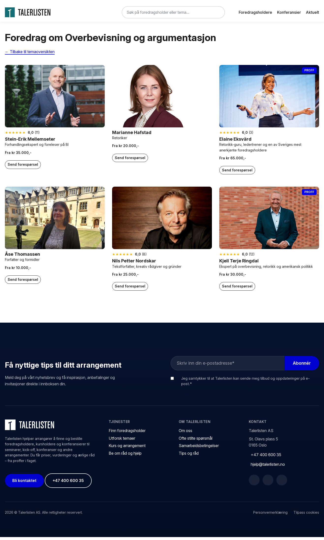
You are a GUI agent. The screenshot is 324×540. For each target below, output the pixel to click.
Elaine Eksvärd (235, 142)
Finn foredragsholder (127, 433)
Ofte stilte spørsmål (195, 441)
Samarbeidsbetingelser (199, 448)
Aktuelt (312, 12)
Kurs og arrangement (127, 448)
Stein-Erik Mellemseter (30, 142)
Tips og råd (189, 456)
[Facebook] (254, 482)
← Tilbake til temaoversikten (30, 54)
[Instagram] (281, 482)
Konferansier (289, 12)
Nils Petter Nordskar (134, 263)
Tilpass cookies (306, 515)
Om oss (185, 433)
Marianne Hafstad (131, 135)
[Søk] (217, 12)
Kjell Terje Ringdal (239, 263)
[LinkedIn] (268, 482)
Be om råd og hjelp (125, 456)
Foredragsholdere (255, 12)
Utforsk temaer (122, 441)
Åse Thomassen (22, 256)
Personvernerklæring (270, 515)
